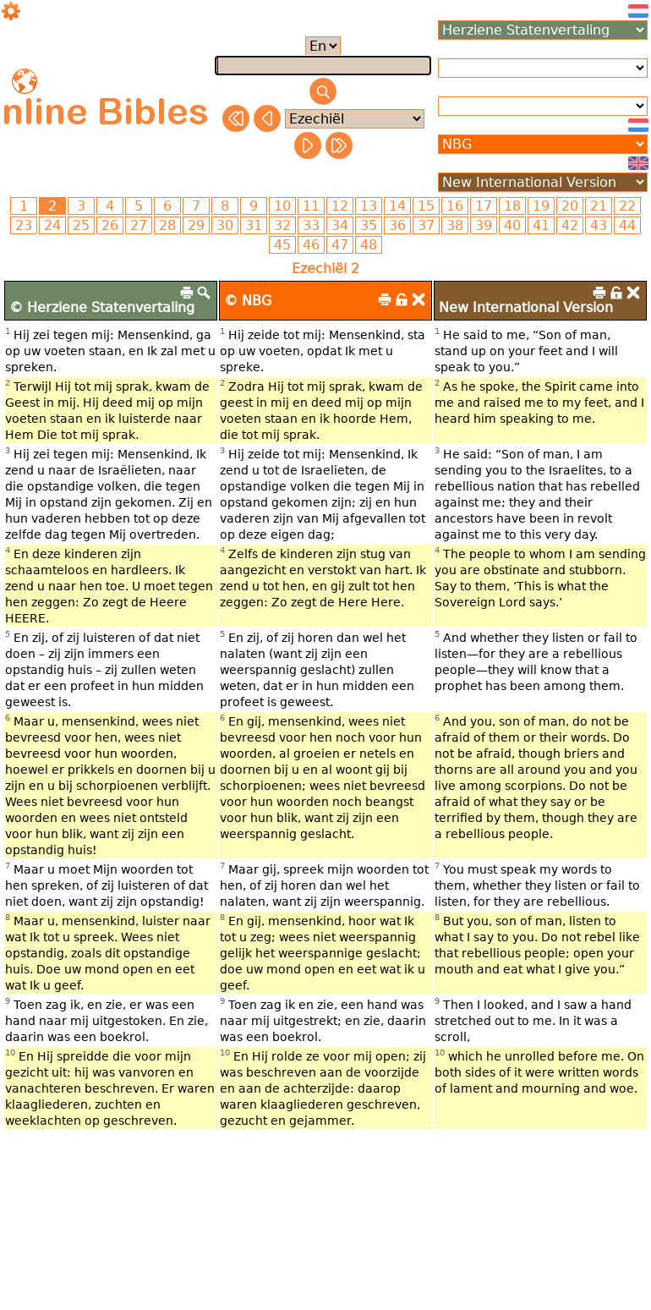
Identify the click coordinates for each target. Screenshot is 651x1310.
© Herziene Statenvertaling (101, 307)
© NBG (247, 301)
